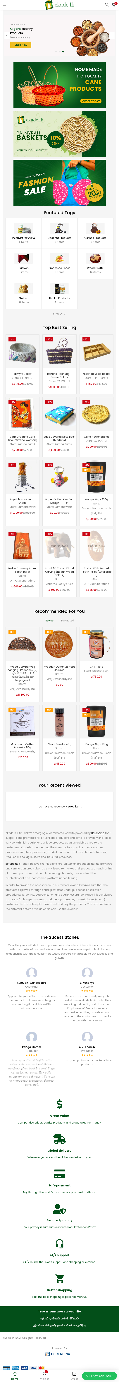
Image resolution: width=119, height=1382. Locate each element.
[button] (113, 4)
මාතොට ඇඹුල (100, 671)
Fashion (24, 268)
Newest (49, 620)
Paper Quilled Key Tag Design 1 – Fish (59, 501)
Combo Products (95, 238)
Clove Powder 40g (59, 744)
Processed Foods (59, 268)
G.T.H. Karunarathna (22, 580)
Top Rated (67, 620)
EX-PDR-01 (100, 441)
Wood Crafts (95, 268)
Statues (24, 298)
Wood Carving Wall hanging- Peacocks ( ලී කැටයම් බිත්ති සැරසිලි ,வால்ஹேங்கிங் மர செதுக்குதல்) (22, 673)
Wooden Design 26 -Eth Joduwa (59, 668)
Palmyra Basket (22, 374)
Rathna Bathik (26, 444)
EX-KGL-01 (63, 381)
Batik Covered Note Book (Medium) (59, 438)
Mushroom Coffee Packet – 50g (23, 745)
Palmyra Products (23, 238)
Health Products (59, 298)
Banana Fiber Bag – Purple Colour (59, 375)
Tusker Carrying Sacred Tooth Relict (22, 570)
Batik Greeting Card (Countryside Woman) (22, 438)
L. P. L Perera (100, 378)
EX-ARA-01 (26, 378)
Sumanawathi (27, 507)
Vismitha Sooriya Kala (59, 584)
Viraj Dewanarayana (22, 689)
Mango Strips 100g (96, 499)
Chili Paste (96, 667)
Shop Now (21, 45)
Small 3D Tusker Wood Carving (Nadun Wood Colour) (59, 572)
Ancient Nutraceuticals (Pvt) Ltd (96, 510)
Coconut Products (59, 238)
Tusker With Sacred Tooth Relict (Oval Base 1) (96, 572)
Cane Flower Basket (96, 437)
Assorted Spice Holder (96, 374)
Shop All (58, 314)
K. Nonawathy (26, 751)
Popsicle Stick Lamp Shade (22, 501)
